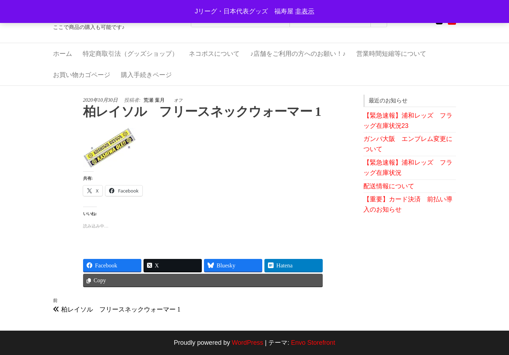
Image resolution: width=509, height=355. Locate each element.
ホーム (62, 53)
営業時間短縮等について (391, 53)
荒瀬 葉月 (155, 100)
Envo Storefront (313, 342)
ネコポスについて (214, 53)
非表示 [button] (304, 11)
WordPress (247, 342)
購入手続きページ (146, 74)
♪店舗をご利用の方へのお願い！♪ (298, 53)
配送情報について (388, 186)
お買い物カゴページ (81, 74)
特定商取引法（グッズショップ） (130, 53)
